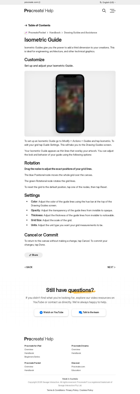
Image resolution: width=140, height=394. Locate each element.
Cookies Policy (86, 390)
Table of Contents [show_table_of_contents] (37, 25)
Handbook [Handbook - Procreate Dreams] (76, 353)
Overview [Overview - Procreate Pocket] (28, 366)
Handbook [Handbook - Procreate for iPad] (29, 353)
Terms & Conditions (56, 390)
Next (112, 267)
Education (76, 370)
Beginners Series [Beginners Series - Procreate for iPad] (32, 356)
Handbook (54, 33)
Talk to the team (89, 312)
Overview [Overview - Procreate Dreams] (75, 349)
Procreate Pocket (35, 32)
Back (28, 267)
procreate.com (32, 2)
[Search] (104, 10)
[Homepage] (39, 11)
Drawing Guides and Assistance (80, 33)
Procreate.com (78, 366)
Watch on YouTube (51, 312)
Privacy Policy (72, 390)
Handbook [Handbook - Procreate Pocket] (29, 370)
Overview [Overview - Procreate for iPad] (28, 349)
